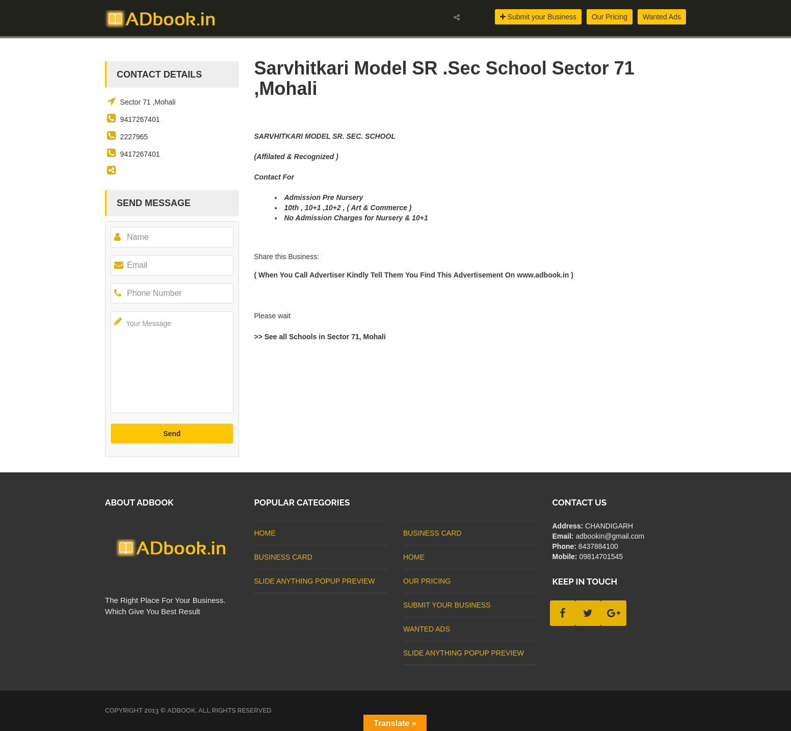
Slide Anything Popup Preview (314, 581)
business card (283, 557)
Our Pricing (609, 17)
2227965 (134, 137)
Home (265, 533)
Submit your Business (538, 17)
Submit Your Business (446, 605)
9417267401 (140, 119)
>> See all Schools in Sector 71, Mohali (320, 337)
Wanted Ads (662, 17)
